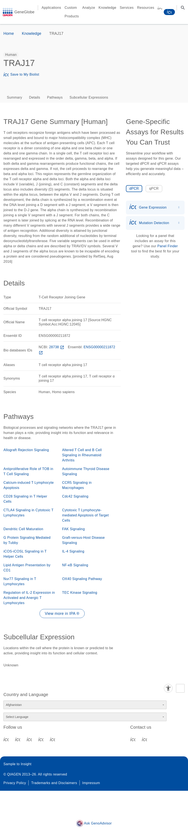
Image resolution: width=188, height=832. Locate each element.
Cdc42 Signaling (75, 496)
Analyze (88, 7)
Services (127, 7)
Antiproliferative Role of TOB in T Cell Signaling (28, 471)
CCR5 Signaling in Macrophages (77, 485)
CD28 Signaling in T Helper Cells (25, 499)
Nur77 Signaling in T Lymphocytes (19, 581)
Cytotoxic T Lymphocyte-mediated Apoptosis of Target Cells (85, 515)
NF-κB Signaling (75, 565)
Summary (14, 97)
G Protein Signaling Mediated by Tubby (26, 540)
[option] (11, 54)
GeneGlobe (24, 12)
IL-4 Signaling (73, 551)
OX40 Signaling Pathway (82, 579)
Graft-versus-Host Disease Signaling (83, 540)
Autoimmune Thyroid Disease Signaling (85, 471)
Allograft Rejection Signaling (26, 450)
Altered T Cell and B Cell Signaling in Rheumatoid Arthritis (82, 455)
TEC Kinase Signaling (79, 592)
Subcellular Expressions (89, 97)
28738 (57, 347)
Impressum (91, 783)
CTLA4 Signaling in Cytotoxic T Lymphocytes (28, 512)
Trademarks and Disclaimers (54, 783)
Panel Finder (167, 246)
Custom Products (72, 12)
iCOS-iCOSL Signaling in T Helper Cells (25, 554)
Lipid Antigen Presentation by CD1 (26, 567)
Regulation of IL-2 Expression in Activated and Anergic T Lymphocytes (29, 598)
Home (8, 33)
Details (34, 97)
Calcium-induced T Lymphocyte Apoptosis (28, 485)
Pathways (55, 97)
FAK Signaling (73, 529)
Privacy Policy (14, 783)
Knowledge (107, 7)
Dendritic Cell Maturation (23, 529)
